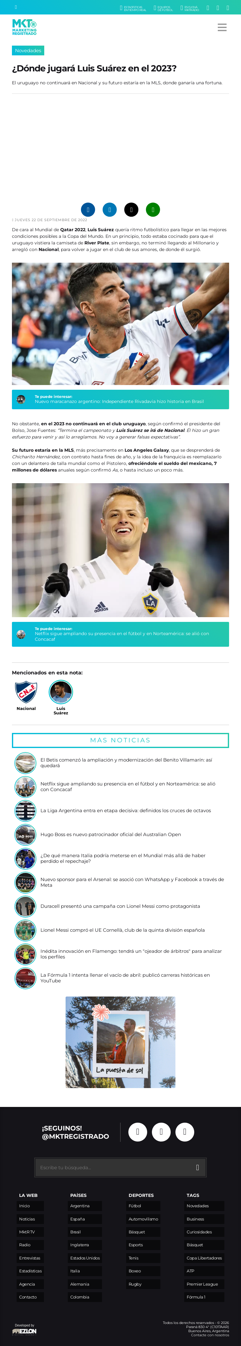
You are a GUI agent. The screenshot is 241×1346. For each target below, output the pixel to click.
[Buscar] (16, 7)
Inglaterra (79, 1245)
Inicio (24, 1206)
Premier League (202, 1284)
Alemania (79, 1284)
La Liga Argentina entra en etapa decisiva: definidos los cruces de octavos (125, 810)
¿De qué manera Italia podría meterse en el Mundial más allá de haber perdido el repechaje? (123, 858)
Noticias (27, 1219)
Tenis (133, 1258)
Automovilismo (143, 1219)
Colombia (79, 1297)
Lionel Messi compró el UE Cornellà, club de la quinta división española (122, 930)
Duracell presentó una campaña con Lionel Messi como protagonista (120, 906)
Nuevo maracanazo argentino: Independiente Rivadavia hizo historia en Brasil (119, 401)
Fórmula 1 (196, 1297)
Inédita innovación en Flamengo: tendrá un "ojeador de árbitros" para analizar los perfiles (131, 954)
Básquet (137, 1232)
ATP (190, 1271)
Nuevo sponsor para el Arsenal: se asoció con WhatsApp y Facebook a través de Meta (132, 882)
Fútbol (135, 1206)
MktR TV (27, 1232)
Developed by (24, 1330)
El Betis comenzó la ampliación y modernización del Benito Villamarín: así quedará (126, 762)
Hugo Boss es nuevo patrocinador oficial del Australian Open (110, 834)
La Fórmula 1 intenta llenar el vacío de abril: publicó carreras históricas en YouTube (125, 978)
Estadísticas (30, 1271)
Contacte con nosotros (210, 1335)
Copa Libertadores (204, 1258)
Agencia (27, 1284)
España (77, 1219)
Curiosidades (199, 1232)
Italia (75, 1271)
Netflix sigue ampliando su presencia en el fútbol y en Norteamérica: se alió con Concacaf (122, 636)
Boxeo (135, 1271)
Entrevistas (29, 1258)
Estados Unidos (84, 1258)
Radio (24, 1245)
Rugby (135, 1284)
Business (195, 1219)
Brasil (75, 1232)
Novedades (28, 50)
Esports (136, 1245)
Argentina (80, 1206)
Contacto (27, 1297)
